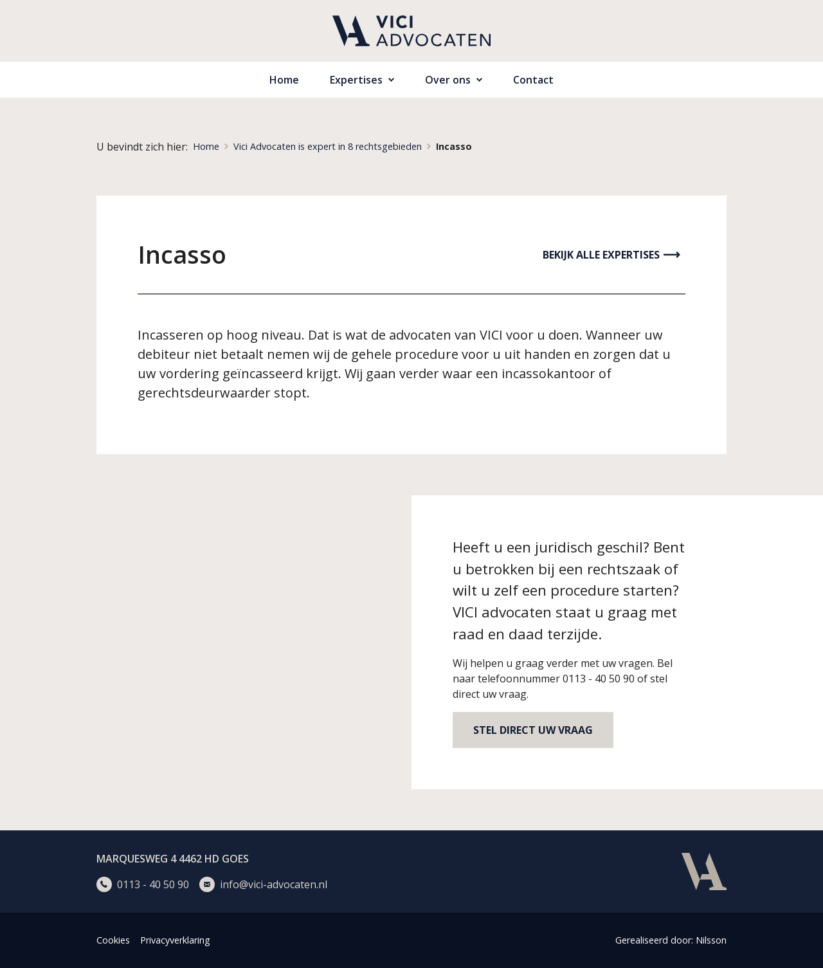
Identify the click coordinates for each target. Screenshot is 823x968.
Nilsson (711, 940)
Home (284, 80)
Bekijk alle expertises (601, 255)
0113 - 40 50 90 (153, 884)
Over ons (448, 80)
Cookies (113, 940)
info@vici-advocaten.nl (273, 884)
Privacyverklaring (175, 940)
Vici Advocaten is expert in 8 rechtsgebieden (327, 146)
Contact (533, 80)
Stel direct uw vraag (533, 730)
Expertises (356, 80)
